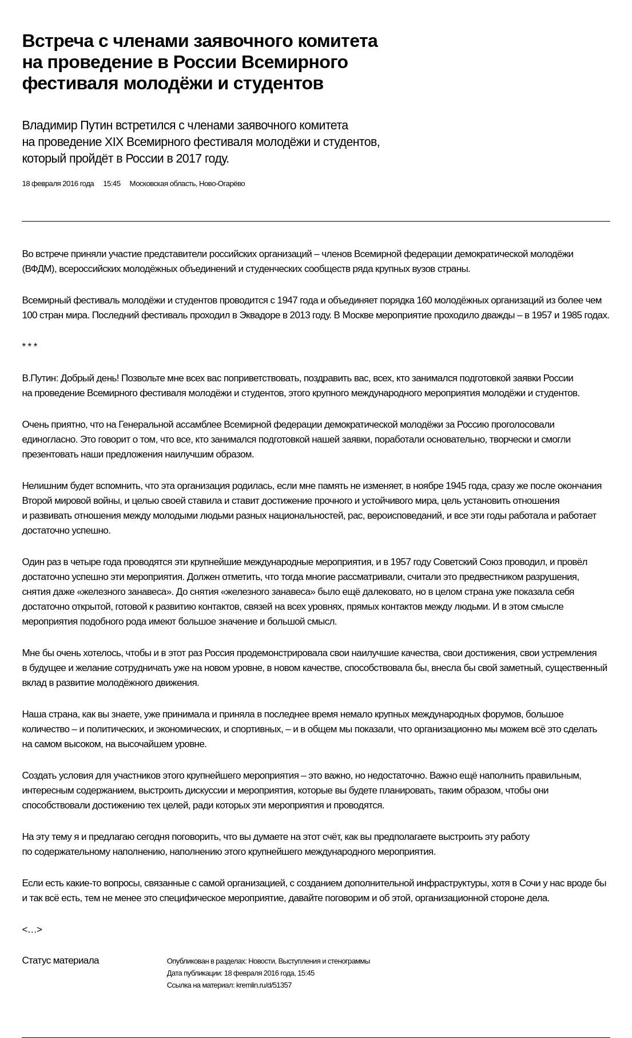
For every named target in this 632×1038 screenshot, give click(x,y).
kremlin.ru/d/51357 (264, 985)
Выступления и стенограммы (323, 961)
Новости (261, 961)
